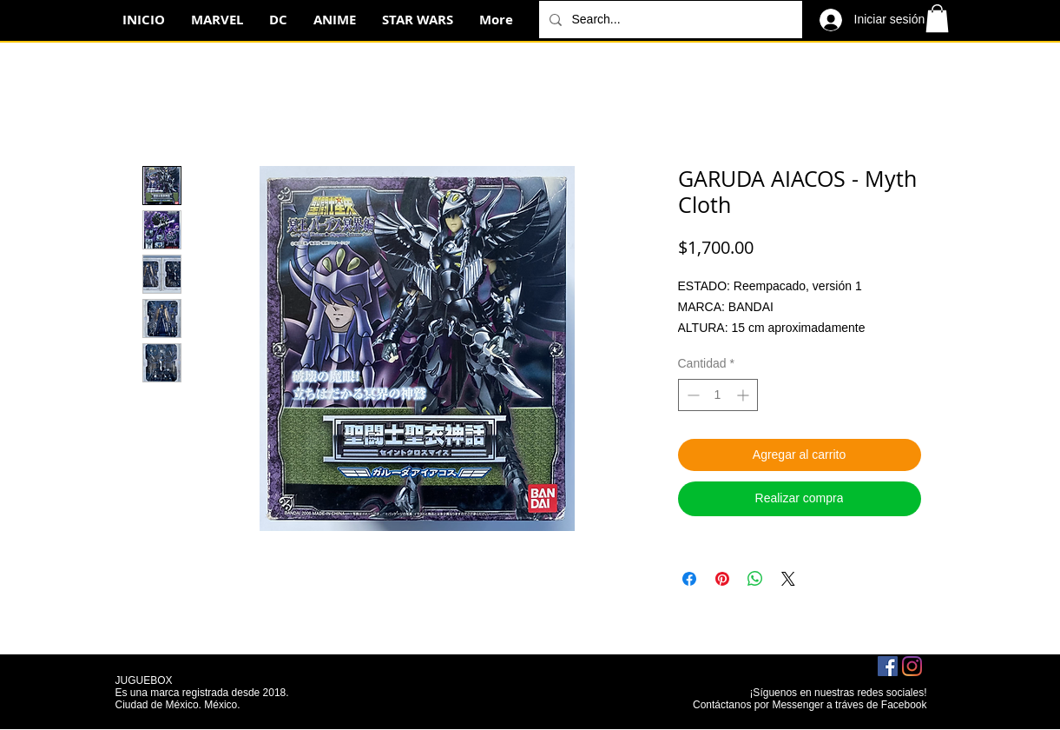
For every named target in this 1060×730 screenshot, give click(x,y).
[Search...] (669, 19)
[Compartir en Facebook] (689, 578)
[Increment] (744, 395)
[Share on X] (788, 578)
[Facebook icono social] (888, 666)
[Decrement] (691, 395)
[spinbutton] (718, 395)
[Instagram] (912, 666)
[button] (937, 18)
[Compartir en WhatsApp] (755, 578)
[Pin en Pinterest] (722, 578)
